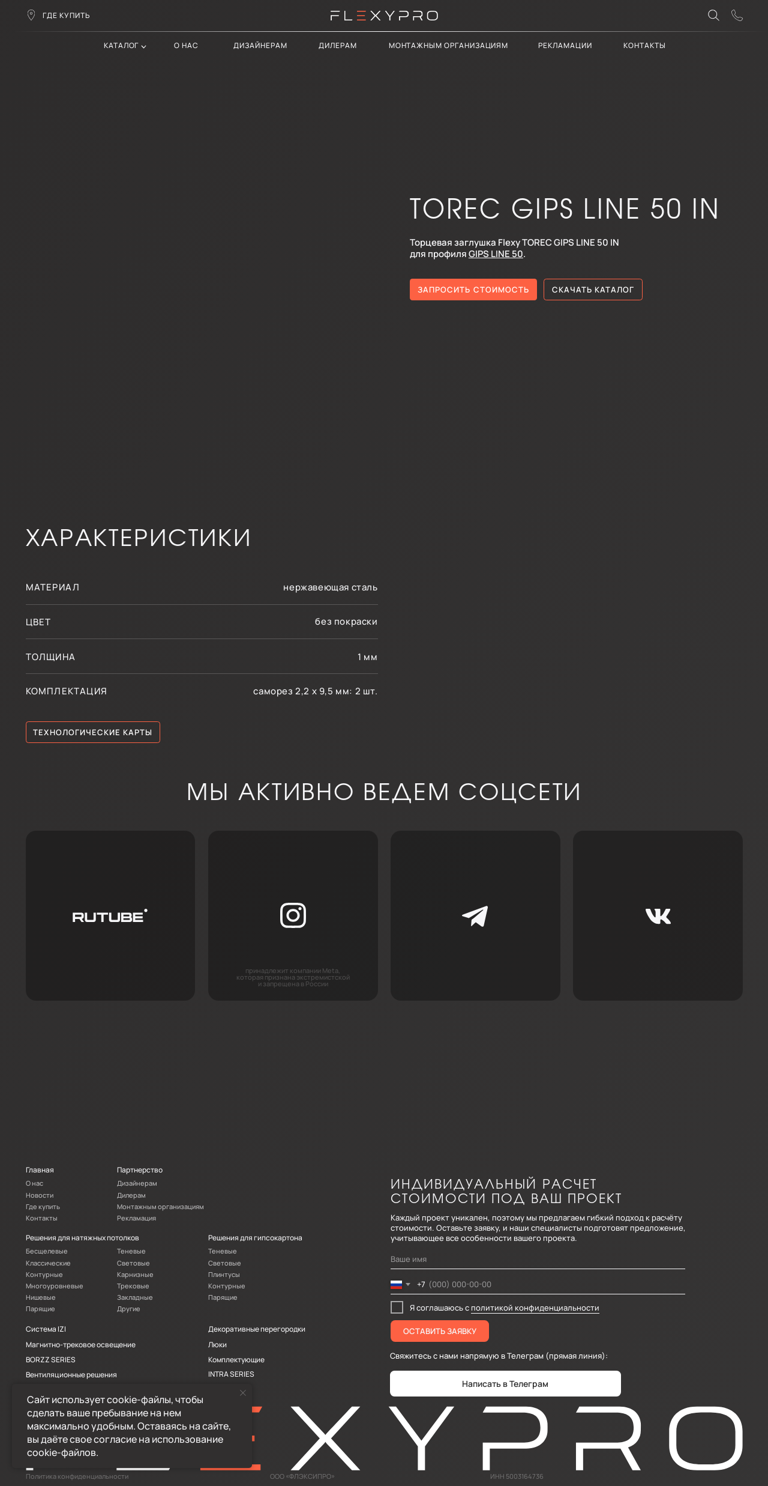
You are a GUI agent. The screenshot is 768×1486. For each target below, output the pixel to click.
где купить (66, 15)
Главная (40, 1170)
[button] (737, 15)
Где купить (43, 1206)
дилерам (338, 45)
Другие (128, 1309)
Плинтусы (224, 1274)
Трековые (133, 1286)
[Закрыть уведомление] (243, 1393)
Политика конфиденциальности (77, 1476)
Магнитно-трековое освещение (81, 1344)
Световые (133, 1263)
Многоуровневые (54, 1286)
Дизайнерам (260, 45)
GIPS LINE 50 (496, 253)
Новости (39, 1195)
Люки (217, 1344)
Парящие (40, 1309)
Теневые (131, 1251)
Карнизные (135, 1274)
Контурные (44, 1274)
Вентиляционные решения (71, 1374)
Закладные (135, 1297)
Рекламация (136, 1218)
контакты (644, 45)
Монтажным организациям (449, 45)
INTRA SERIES (231, 1374)
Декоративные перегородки (256, 1329)
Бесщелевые (47, 1251)
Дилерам (131, 1195)
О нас (186, 45)
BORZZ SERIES (51, 1359)
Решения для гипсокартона (255, 1238)
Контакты (42, 1218)
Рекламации (565, 45)
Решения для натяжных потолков (82, 1238)
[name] (538, 1259)
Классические (48, 1263)
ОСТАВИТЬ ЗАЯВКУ (439, 1331)
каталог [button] (121, 45)
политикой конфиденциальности (535, 1307)
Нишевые (41, 1297)
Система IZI (46, 1329)
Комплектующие (236, 1359)
